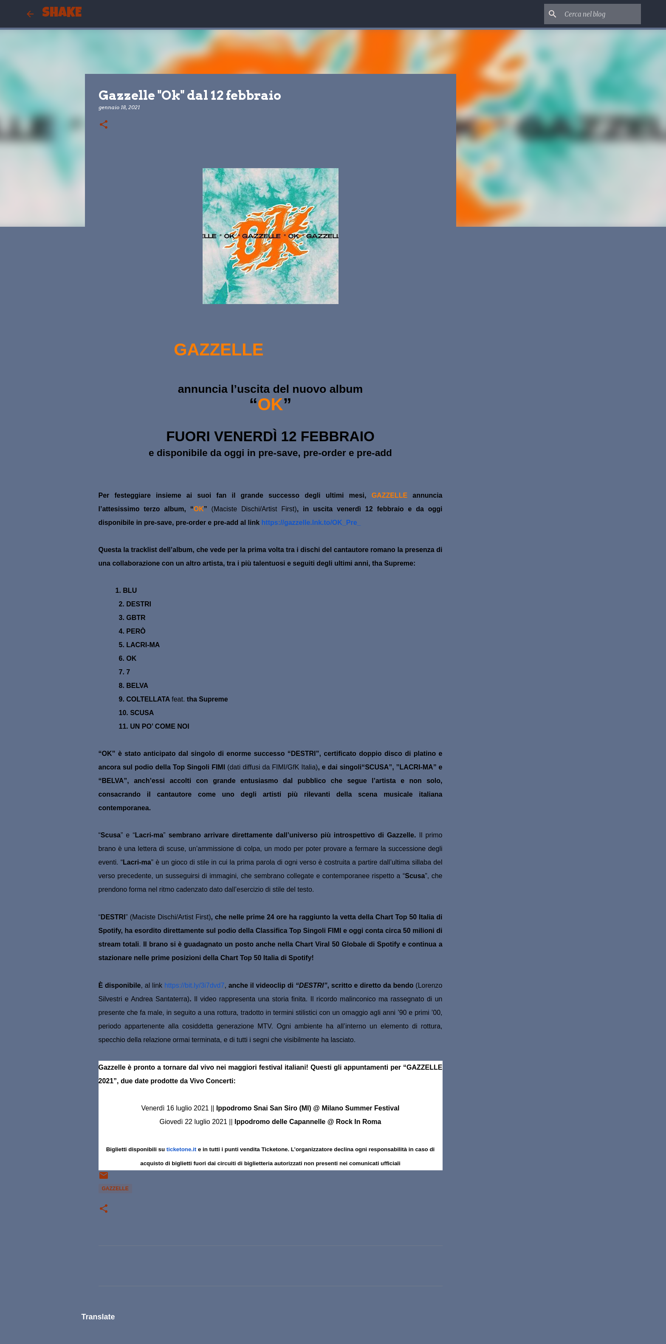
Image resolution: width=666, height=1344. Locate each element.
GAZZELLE (115, 1189)
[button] (104, 125)
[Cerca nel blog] (596, 14)
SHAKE (62, 14)
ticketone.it (181, 1149)
